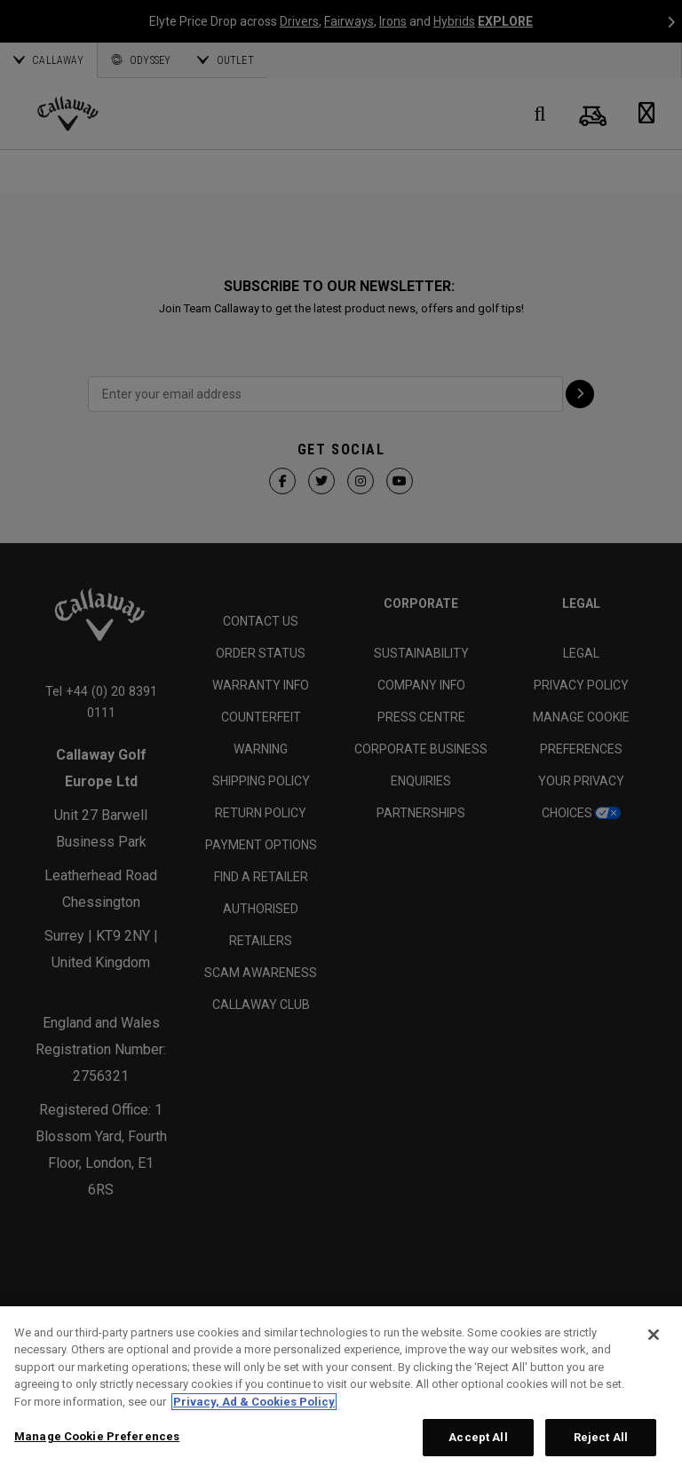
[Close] (653, 1334)
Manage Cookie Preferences (96, 1436)
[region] (341, 1390)
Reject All (601, 1437)
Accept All (477, 1437)
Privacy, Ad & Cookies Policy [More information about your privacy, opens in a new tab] (254, 1401)
